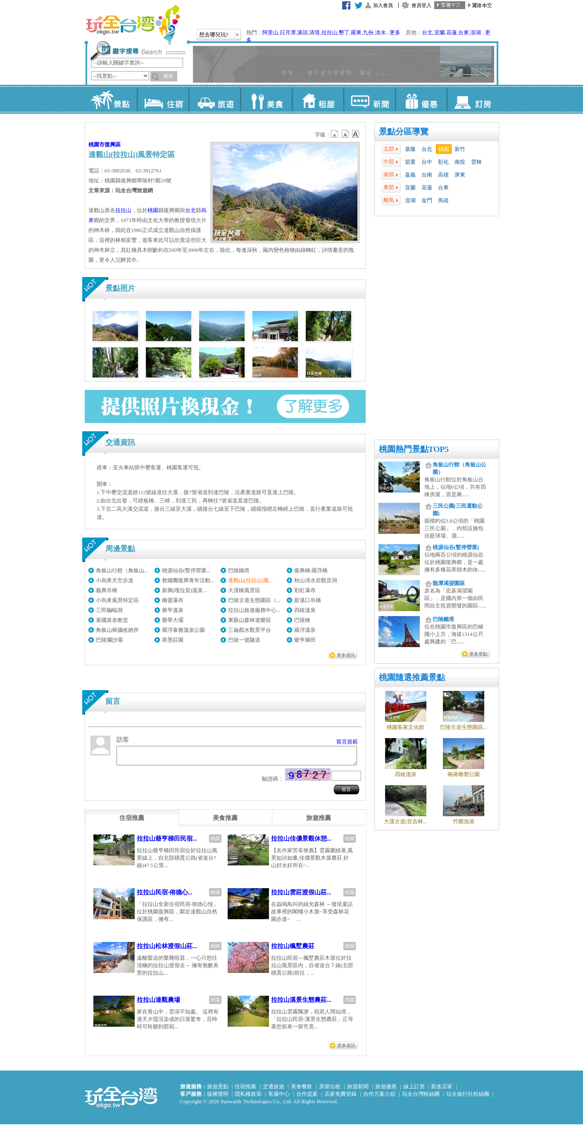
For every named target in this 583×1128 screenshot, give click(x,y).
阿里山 (270, 32)
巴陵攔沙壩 (109, 640)
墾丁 (344, 32)
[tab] (131, 821)
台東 (463, 32)
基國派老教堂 (112, 620)
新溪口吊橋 (307, 600)
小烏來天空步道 (114, 580)
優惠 (421, 99)
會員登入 (421, 5)
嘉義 (410, 175)
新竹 (460, 149)
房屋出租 (329, 1090)
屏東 (460, 175)
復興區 (113, 144)
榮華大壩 (172, 620)
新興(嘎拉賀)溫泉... (184, 590)
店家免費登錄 (340, 1098)
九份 (368, 32)
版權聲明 (217, 1098)
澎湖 (475, 32)
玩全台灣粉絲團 (421, 1098)
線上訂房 (414, 1090)
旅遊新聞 (358, 1090)
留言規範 (347, 741)
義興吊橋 (106, 590)
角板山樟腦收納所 (117, 630)
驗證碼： (272, 782)
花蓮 (451, 32)
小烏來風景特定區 (117, 600)
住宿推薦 (245, 1090)
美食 (266, 99)
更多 (395, 32)
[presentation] (131, 821)
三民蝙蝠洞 (109, 610)
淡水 (380, 32)
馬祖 (443, 200)
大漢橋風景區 (244, 590)
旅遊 (214, 99)
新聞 (369, 99)
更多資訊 (346, 654)
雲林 (476, 162)
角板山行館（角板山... (122, 570)
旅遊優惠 (386, 1090)
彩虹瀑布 (305, 590)
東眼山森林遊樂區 (249, 620)
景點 (111, 99)
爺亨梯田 (305, 640)
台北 (427, 32)
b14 (356, 134)
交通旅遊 (273, 1090)
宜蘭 (439, 32)
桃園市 (96, 144)
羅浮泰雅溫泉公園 (183, 630)
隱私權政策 (248, 1098)
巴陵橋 (302, 620)
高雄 (443, 175)
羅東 (356, 32)
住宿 (162, 99)
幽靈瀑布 (172, 600)
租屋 (317, 99)
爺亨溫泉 (172, 610)
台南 (426, 175)
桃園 (443, 149)
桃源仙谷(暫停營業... (186, 570)
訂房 (472, 99)
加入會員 (383, 5)
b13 (345, 134)
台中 (426, 162)
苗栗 (410, 162)
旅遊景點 (217, 1090)
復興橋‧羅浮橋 (311, 570)
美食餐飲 (301, 1090)
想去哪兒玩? (213, 34)
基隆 (410, 149)
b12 (335, 134)
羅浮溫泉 (305, 630)
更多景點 (478, 653)
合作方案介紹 (379, 1098)
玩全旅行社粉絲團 (467, 1098)
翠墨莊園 (172, 640)
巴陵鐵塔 (239, 570)
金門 (426, 200)
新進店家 (441, 1090)
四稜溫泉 (305, 610)
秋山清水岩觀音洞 (315, 580)
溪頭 (302, 32)
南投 (460, 162)
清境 (314, 32)
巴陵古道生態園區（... (254, 600)
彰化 (443, 162)
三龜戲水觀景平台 (249, 630)
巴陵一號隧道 (244, 640)
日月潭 (288, 32)
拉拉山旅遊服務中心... (254, 610)
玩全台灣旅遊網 (132, 25)
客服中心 (279, 1098)
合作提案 (307, 1098)
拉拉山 (329, 32)
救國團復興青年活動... (188, 580)
